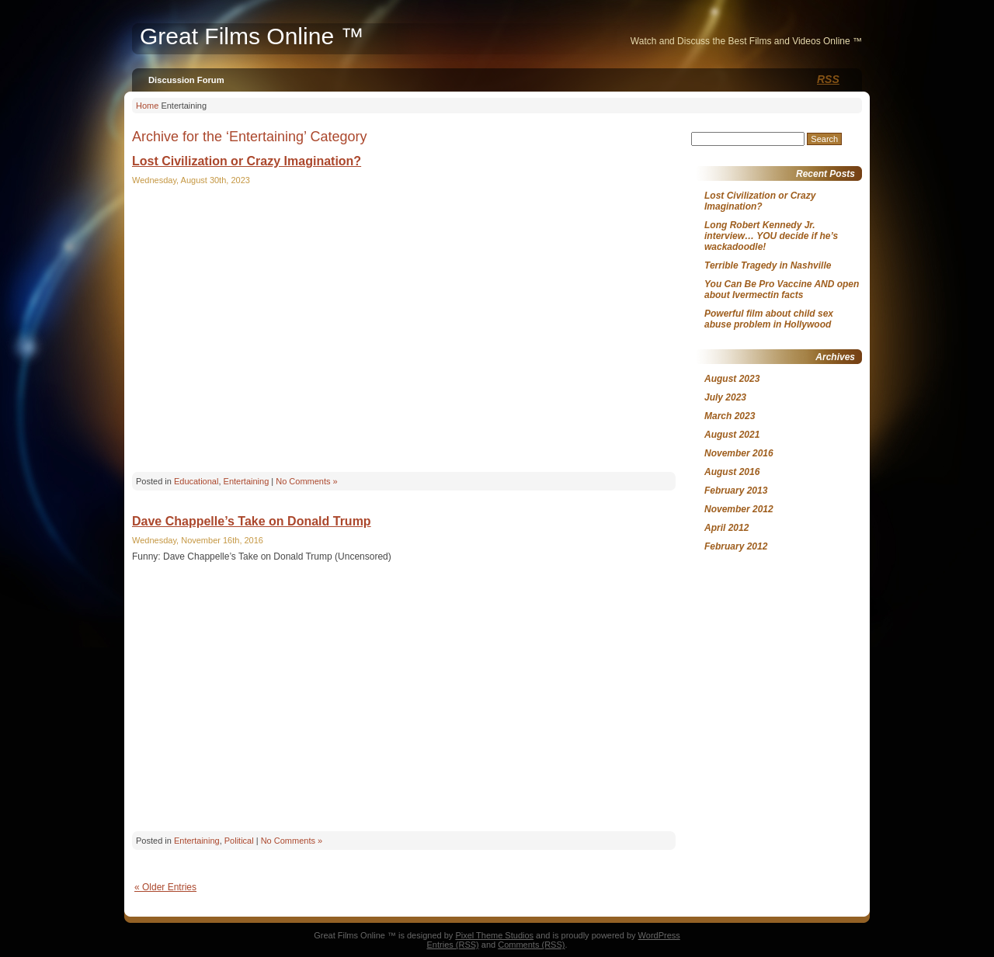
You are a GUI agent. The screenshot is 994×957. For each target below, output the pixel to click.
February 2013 (735, 490)
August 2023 (731, 378)
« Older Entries (165, 887)
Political (239, 840)
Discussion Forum (186, 80)
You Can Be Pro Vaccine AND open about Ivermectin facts (781, 289)
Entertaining (246, 481)
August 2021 (731, 434)
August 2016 (731, 471)
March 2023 (729, 416)
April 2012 (726, 527)
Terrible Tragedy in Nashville (767, 265)
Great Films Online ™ (251, 36)
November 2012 (738, 509)
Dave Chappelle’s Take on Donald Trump (251, 521)
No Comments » (306, 481)
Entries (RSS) (453, 944)
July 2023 (725, 397)
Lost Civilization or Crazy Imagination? (246, 161)
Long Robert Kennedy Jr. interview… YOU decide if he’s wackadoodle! (771, 236)
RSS (828, 79)
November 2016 (738, 453)
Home (147, 105)
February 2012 (735, 546)
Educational (196, 481)
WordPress (659, 935)
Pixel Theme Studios (494, 935)
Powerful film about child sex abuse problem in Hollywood (768, 319)
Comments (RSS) (531, 944)
